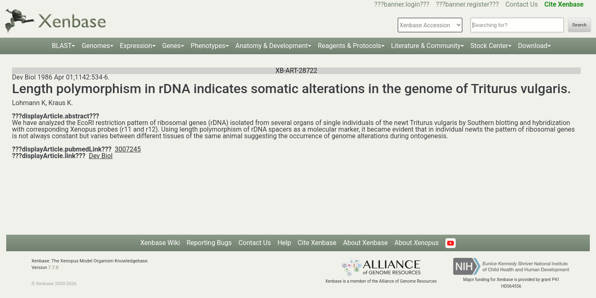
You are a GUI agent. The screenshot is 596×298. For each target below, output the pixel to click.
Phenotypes (208, 46)
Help (284, 243)
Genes (171, 46)
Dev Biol (100, 156)
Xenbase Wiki (160, 243)
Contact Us (521, 4)
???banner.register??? (467, 4)
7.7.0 (53, 267)
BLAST (62, 46)
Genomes (96, 46)
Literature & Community (426, 46)
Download (533, 46)
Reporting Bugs (209, 243)
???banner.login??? (402, 4)
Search (579, 25)
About (416, 243)
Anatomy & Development (272, 46)
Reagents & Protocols (349, 46)
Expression (136, 46)
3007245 (128, 149)
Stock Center (489, 46)
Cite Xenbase (317, 243)
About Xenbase (365, 243)
